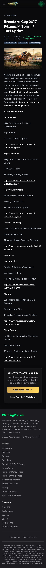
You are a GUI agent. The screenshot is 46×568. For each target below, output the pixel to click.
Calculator (7, 460)
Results (5, 456)
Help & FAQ (7, 523)
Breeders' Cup (10, 43)
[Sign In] (41, 3)
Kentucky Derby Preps (12, 472)
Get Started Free (23, 389)
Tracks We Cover (10, 483)
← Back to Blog (10, 15)
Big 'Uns (6, 452)
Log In (5, 519)
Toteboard (7, 448)
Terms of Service (30, 537)
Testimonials (7, 511)
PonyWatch (7, 468)
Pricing (5, 487)
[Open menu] (3, 3)
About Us (6, 507)
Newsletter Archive (11, 479)
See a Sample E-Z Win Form (23, 397)
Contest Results (9, 491)
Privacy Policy (14, 537)
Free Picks (23, 43)
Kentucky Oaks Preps (12, 476)
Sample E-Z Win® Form (13, 464)
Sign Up (5, 515)
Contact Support (10, 526)
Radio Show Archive (11, 495)
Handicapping (35, 43)
